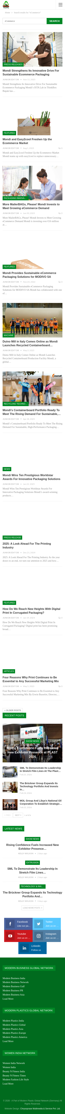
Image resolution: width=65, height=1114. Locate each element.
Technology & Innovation (33, 886)
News (7, 469)
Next (18, 815)
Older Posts (12, 710)
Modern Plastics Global (14, 1025)
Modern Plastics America (15, 1037)
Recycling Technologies (16, 404)
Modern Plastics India (13, 1020)
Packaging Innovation (16, 198)
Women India (9, 1067)
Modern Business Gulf (14, 986)
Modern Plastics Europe (14, 1033)
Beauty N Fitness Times (14, 1075)
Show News (32, 741)
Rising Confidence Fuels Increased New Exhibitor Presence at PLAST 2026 (32, 752)
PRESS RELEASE (12, 537)
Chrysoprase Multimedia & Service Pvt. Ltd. (40, 1108)
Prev (8, 815)
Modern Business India (14, 978)
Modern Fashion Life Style (16, 1079)
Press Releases (13, 64)
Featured (9, 133)
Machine (8, 335)
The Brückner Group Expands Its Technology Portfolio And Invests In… (39, 786)
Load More (8, 999)
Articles (9, 671)
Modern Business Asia (13, 994)
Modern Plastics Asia (13, 1029)
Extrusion (32, 862)
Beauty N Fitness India (14, 1071)
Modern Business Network (16, 982)
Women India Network (14, 1063)
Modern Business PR (13, 990)
